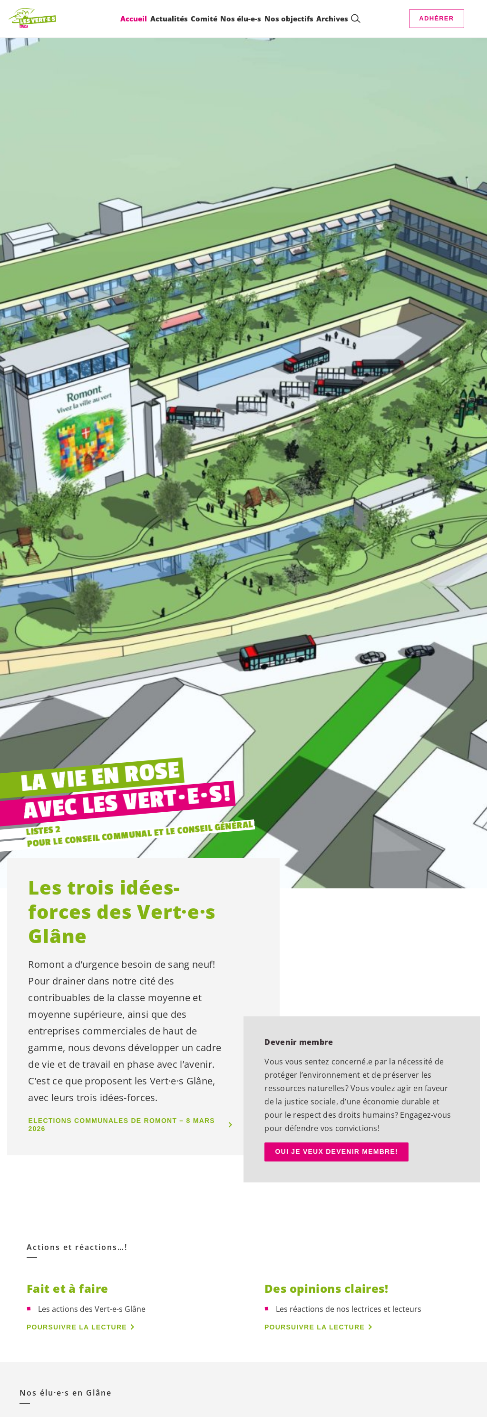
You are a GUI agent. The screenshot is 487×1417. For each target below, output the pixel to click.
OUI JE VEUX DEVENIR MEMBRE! (336, 1151)
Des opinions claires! (326, 1288)
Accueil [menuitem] (133, 18)
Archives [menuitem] (332, 18)
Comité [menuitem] (203, 18)
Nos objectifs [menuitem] (288, 18)
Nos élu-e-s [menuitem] (240, 18)
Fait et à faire (67, 1288)
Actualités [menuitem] (168, 18)
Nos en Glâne (65, 1393)
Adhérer (436, 18)
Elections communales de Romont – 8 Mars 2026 (121, 1124)
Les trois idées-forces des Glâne (122, 911)
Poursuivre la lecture (77, 1327)
